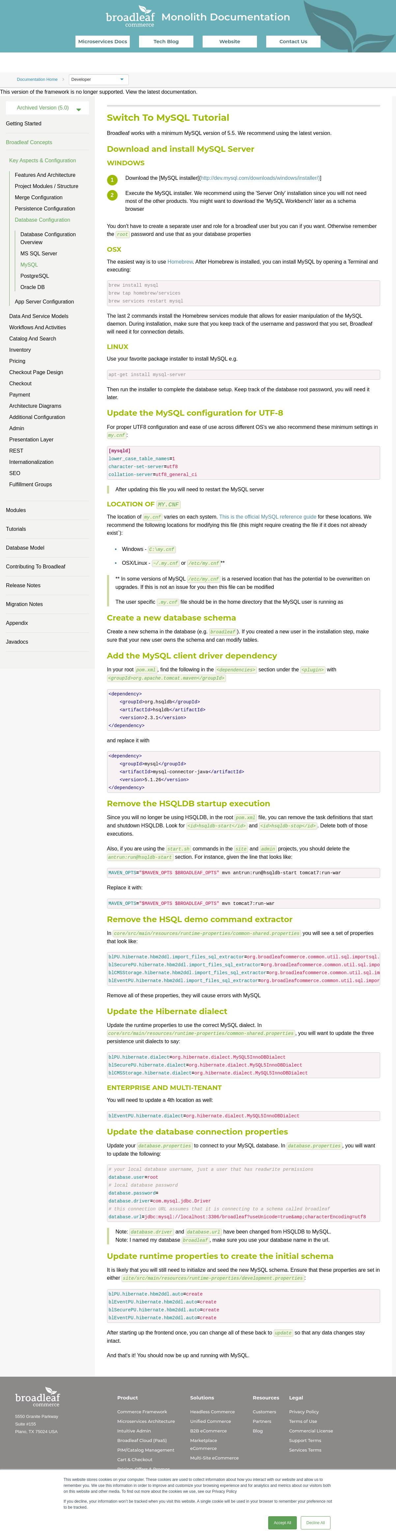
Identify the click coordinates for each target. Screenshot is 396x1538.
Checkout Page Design (36, 372)
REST (16, 451)
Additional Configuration (37, 417)
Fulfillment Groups (30, 484)
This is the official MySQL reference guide (267, 516)
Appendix (17, 623)
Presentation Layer (31, 439)
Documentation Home (37, 79)
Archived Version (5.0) (43, 108)
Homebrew (180, 261)
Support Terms (305, 1433)
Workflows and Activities (37, 327)
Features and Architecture (45, 175)
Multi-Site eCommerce (214, 1451)
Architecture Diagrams (35, 406)
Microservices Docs (102, 41)
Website (229, 41)
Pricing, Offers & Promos (143, 1462)
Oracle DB (32, 287)
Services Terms (305, 1443)
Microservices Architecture (146, 1414)
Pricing (17, 361)
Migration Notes (24, 604)
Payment (19, 395)
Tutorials (16, 529)
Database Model (25, 548)
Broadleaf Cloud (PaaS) (142, 1433)
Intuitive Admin (134, 1424)
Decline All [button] (315, 1523)
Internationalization (31, 462)
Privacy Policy (304, 1405)
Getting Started (24, 123)
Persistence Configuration (45, 208)
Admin (16, 428)
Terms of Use (303, 1414)
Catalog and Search (32, 338)
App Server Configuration (44, 301)
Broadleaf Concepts (29, 142)
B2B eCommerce (208, 1424)
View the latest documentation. (162, 92)
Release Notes (23, 585)
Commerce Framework (142, 1405)
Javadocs (17, 642)
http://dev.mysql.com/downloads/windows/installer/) (260, 178)
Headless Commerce (212, 1405)
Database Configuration (42, 220)
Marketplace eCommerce (203, 1437)
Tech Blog (166, 41)
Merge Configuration (39, 197)
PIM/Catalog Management (145, 1443)
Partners (262, 1414)
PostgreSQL (34, 276)
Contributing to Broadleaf (35, 566)
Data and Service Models (39, 316)
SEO (14, 473)
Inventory (20, 350)
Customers (264, 1405)
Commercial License (311, 1424)
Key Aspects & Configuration (42, 160)
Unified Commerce (210, 1414)
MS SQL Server (38, 253)
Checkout (20, 383)
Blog (258, 1424)
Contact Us (293, 41)
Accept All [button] (282, 1523)
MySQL (29, 265)
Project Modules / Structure (46, 186)
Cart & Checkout (135, 1453)
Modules (16, 510)
